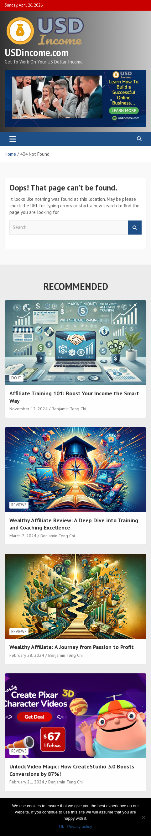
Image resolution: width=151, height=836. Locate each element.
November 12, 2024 (28, 409)
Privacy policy (79, 826)
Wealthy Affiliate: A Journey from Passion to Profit (71, 647)
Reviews (19, 505)
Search (135, 227)
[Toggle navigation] (13, 139)
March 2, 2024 (22, 536)
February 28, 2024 (26, 655)
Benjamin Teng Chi (69, 409)
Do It (16, 378)
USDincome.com (36, 52)
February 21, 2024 (26, 782)
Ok (61, 826)
